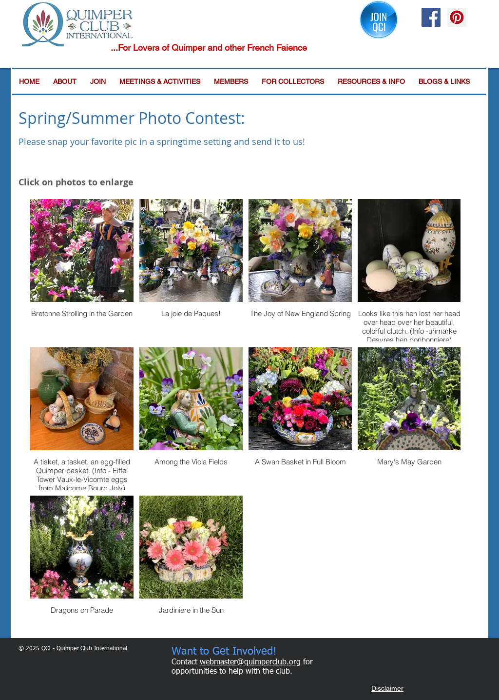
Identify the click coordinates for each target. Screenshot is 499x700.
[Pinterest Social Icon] (456, 17)
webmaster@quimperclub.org (250, 662)
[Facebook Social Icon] (431, 17)
